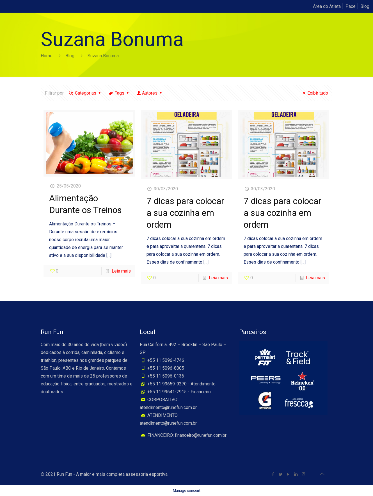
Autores (150, 93)
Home (46, 55)
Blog (364, 6)
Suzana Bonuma (103, 55)
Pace (350, 6)
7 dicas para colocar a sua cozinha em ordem (185, 213)
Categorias (85, 93)
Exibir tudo (314, 93)
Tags (119, 93)
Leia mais (121, 271)
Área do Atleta (327, 6)
